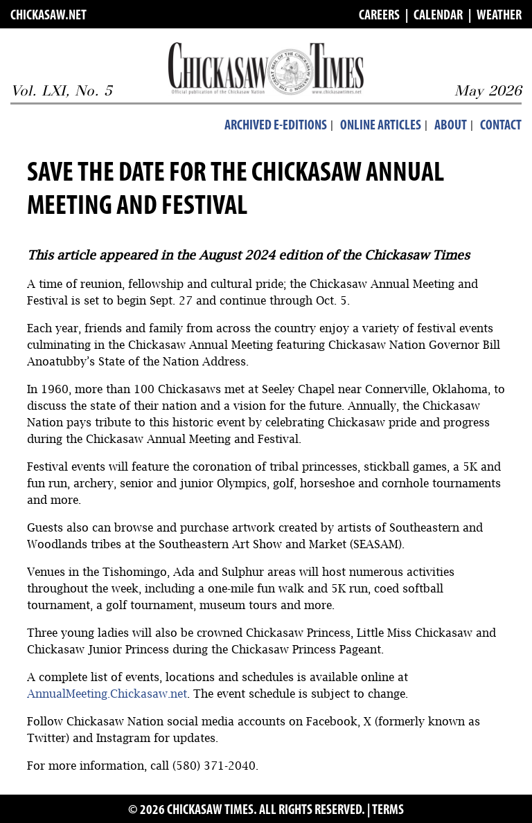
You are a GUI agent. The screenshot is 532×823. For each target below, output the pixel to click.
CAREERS (379, 16)
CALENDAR (438, 16)
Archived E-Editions (275, 126)
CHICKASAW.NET (48, 16)
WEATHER (499, 16)
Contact (501, 126)
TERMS (388, 810)
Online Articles (380, 126)
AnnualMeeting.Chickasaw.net (107, 693)
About (450, 126)
